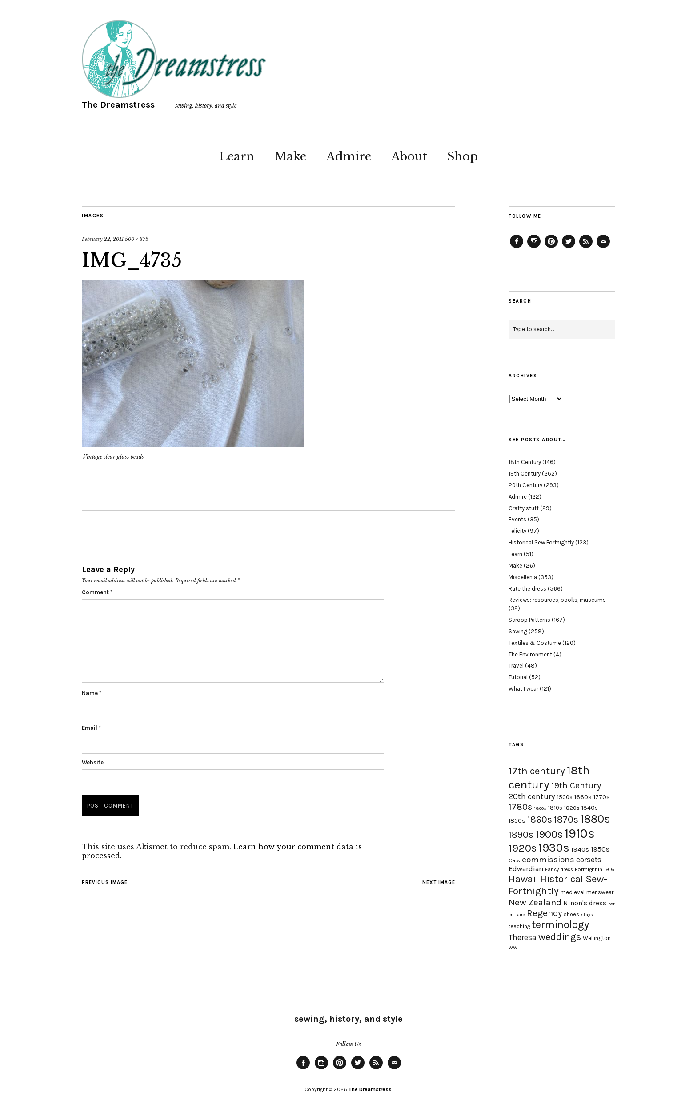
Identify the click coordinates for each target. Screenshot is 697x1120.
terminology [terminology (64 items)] (560, 924)
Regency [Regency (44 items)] (544, 913)
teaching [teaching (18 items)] (519, 926)
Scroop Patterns (529, 619)
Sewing (518, 631)
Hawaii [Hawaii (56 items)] (523, 879)
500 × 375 (136, 239)
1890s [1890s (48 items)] (521, 834)
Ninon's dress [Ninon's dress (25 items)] (584, 903)
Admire (348, 156)
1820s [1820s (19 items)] (572, 807)
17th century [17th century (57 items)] (537, 771)
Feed (586, 247)
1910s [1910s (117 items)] (580, 833)
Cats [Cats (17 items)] (514, 860)
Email (91, 727)
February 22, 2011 (103, 239)
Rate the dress (527, 588)
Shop (462, 156)
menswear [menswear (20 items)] (599, 892)
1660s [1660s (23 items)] (583, 797)
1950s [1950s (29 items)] (600, 849)
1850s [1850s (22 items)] (517, 820)
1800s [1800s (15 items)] (540, 808)
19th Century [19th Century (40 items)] (576, 785)
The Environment (530, 654)
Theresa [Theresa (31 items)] (523, 937)
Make (290, 156)
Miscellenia (523, 577)
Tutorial (518, 677)
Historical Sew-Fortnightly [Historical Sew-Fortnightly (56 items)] (558, 885)
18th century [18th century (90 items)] (549, 777)
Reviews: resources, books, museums (557, 599)
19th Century (525, 473)
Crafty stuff (524, 508)
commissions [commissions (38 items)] (548, 859)
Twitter (568, 247)
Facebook (516, 247)
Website (93, 762)
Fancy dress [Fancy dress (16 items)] (559, 869)
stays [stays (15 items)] (587, 914)
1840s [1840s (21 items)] (589, 807)
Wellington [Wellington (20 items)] (597, 938)
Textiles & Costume (535, 643)
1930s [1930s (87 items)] (553, 848)
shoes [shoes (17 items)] (571, 914)
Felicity (517, 531)
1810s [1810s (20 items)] (555, 807)
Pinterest (551, 247)
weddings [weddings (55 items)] (559, 937)
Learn (236, 156)
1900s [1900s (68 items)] (549, 834)
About (409, 156)
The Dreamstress (118, 105)
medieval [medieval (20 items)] (573, 892)
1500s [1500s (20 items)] (565, 797)
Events (517, 519)
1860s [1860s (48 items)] (539, 819)
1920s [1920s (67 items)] (523, 848)
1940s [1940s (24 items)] (580, 849)
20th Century (525, 485)
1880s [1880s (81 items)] (595, 819)
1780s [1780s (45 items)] (520, 806)
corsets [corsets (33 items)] (588, 859)
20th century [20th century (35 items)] (532, 796)
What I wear (523, 688)
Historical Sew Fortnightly (541, 542)
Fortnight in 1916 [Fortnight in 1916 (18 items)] (594, 869)
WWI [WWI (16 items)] (514, 948)
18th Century (525, 462)
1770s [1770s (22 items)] (601, 797)
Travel (516, 665)
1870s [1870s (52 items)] (566, 819)
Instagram (534, 247)
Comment (97, 592)
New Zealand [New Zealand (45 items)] (535, 902)
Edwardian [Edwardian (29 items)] (526, 868)
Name (91, 693)
